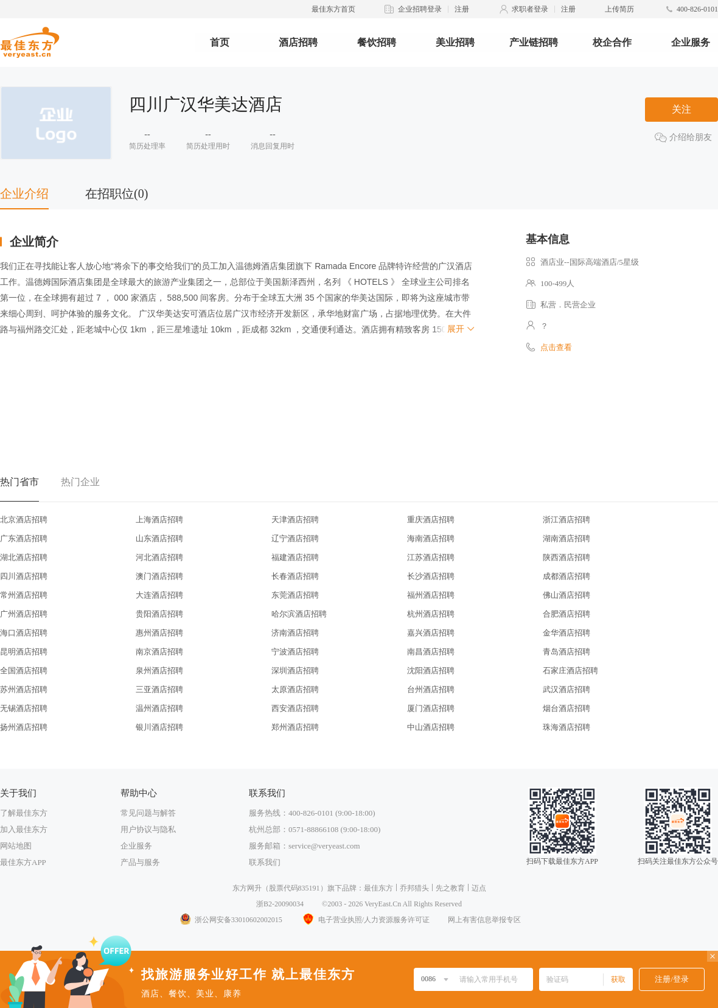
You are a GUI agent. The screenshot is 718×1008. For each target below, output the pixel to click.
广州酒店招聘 (23, 613)
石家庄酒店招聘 (570, 670)
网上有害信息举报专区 (484, 919)
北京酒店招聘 (23, 519)
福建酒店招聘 (295, 557)
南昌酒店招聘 (431, 651)
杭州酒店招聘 (431, 613)
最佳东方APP (23, 862)
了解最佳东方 (23, 812)
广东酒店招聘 (23, 538)
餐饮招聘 (376, 42)
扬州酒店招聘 (23, 727)
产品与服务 (140, 862)
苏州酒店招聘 (23, 689)
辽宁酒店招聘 (295, 538)
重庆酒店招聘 (431, 519)
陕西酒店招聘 (566, 557)
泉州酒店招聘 (159, 670)
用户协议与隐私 (148, 829)
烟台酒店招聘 (566, 708)
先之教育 (450, 888)
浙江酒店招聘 (566, 519)
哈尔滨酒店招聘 (299, 613)
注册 (462, 9)
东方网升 (247, 888)
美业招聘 (455, 42)
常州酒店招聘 (23, 595)
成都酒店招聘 (566, 576)
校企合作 (612, 42)
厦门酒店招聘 (431, 708)
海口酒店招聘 (23, 632)
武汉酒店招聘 (566, 689)
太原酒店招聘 (295, 689)
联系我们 (265, 862)
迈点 (479, 888)
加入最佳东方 (23, 829)
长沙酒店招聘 (431, 576)
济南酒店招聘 (295, 632)
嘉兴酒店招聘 (431, 632)
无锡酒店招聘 (23, 708)
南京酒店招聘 (159, 651)
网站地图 (16, 845)
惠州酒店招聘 (159, 632)
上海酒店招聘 (159, 519)
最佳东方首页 (333, 9)
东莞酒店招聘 (295, 595)
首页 (219, 42)
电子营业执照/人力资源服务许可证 (365, 919)
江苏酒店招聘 (431, 557)
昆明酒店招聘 (23, 651)
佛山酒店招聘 (566, 595)
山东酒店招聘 (159, 538)
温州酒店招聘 (159, 708)
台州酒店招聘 (431, 689)
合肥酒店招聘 (566, 613)
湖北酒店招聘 (23, 557)
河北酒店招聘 (159, 557)
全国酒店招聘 (23, 670)
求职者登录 (530, 9)
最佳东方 (378, 888)
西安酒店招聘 (295, 708)
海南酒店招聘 (431, 538)
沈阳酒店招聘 (431, 670)
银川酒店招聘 (159, 727)
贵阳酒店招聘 (159, 613)
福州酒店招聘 (431, 595)
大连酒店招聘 (159, 595)
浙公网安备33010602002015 (230, 919)
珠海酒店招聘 (566, 727)
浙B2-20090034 (280, 904)
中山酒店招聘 (431, 727)
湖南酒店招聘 (566, 538)
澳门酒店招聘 (159, 576)
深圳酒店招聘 (295, 670)
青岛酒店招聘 (566, 651)
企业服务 (690, 42)
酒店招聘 (298, 42)
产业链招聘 (533, 42)
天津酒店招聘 (295, 519)
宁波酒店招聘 (295, 651)
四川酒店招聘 (23, 576)
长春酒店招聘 (295, 576)
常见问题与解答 (148, 812)
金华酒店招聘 (566, 632)
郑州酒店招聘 (295, 727)
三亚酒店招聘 (159, 689)
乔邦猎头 (414, 888)
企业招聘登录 (420, 9)
